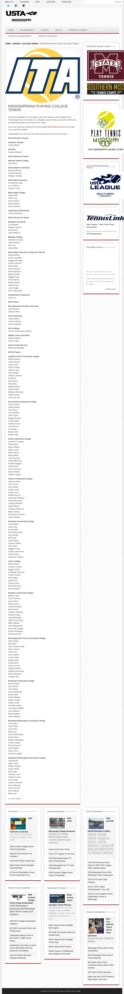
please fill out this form (51, 127)
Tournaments (91, 227)
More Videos (111, 289)
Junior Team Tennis (106, 224)
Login (78, 991)
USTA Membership (94, 234)
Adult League (91, 224)
